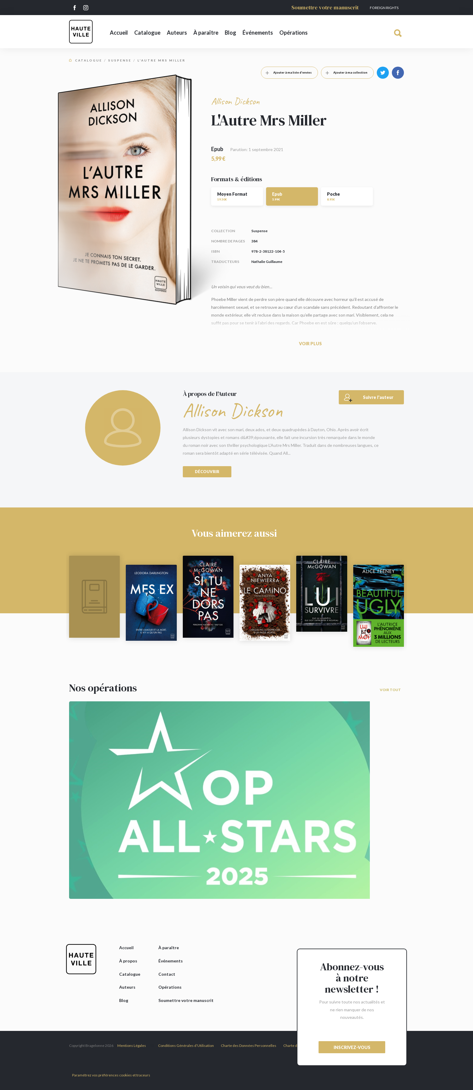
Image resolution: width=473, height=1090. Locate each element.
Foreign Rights (384, 7)
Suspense (120, 60)
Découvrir (207, 471)
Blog (230, 32)
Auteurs (177, 32)
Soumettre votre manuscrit (325, 7)
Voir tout (390, 689)
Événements (258, 32)
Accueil (119, 32)
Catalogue (147, 32)
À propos (128, 960)
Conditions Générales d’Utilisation (186, 1045)
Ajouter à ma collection (344, 72)
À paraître (205, 32)
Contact (166, 974)
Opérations (293, 32)
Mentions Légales (131, 1045)
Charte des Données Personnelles (248, 1045)
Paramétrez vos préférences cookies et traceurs (111, 1075)
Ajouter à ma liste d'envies (286, 72)
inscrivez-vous (352, 1047)
